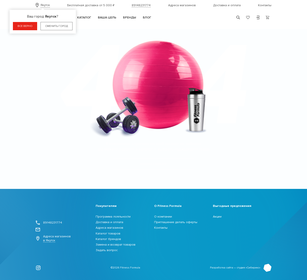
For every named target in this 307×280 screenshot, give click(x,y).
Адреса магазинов (182, 5)
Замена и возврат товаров (115, 244)
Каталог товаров (108, 233)
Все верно (25, 26)
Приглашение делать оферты (175, 222)
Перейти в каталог (153, 164)
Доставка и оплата (227, 5)
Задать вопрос (107, 250)
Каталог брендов (108, 239)
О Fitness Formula (168, 206)
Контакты (264, 5)
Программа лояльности (113, 216)
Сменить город (56, 26)
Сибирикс (253, 267)
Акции (217, 216)
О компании (163, 216)
